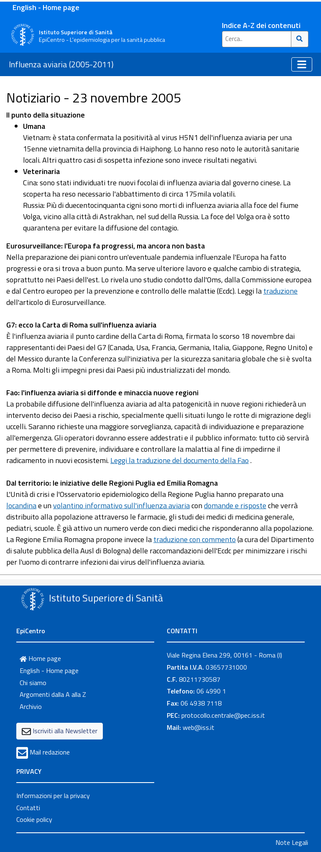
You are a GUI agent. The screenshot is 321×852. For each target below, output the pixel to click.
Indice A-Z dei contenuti (261, 25)
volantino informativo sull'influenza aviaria (121, 505)
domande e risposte (235, 505)
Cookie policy (34, 819)
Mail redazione (50, 752)
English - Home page (46, 7)
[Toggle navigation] (301, 64)
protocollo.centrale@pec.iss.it (223, 715)
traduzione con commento (194, 539)
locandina (21, 505)
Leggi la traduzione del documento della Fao (179, 460)
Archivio (31, 706)
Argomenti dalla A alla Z (53, 694)
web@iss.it (198, 727)
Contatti (28, 808)
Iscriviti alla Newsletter (65, 731)
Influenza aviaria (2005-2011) (61, 64)
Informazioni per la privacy (53, 796)
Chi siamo (33, 683)
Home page (40, 658)
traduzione (280, 291)
